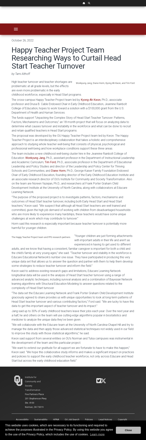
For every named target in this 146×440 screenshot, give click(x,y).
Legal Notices (105, 419)
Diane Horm (58, 170)
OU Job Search (72, 419)
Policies (89, 419)
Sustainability (40, 419)
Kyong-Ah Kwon (91, 99)
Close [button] (128, 430)
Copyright (122, 419)
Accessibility (22, 419)
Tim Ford (50, 162)
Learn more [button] (97, 434)
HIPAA (56, 419)
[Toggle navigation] (16, 29)
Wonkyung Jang (35, 158)
